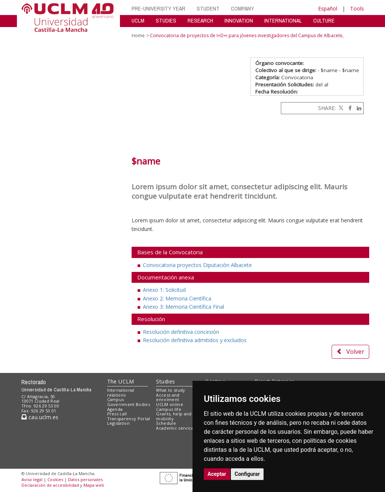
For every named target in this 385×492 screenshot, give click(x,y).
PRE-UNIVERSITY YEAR (158, 8)
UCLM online (169, 404)
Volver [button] (350, 351)
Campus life (168, 409)
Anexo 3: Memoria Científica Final (183, 306)
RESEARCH (200, 20)
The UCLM (120, 381)
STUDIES (166, 20)
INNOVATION (238, 20)
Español (327, 8)
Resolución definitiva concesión (181, 331)
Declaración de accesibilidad (50, 485)
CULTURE (324, 20)
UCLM (138, 20)
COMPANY (242, 8)
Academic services (176, 428)
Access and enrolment (167, 397)
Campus (115, 399)
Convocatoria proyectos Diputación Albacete (197, 265)
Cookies (55, 479)
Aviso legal (31, 479)
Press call (117, 414)
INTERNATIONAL (283, 20)
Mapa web (93, 485)
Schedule (166, 423)
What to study (170, 390)
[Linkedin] (357, 108)
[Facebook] (348, 108)
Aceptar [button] (217, 474)
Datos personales (85, 479)
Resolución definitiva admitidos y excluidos (195, 340)
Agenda (115, 409)
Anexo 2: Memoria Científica (177, 298)
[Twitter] (340, 108)
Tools (357, 8)
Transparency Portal (128, 418)
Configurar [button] (247, 474)
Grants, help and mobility (173, 416)
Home (138, 35)
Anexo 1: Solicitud (164, 289)
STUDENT (208, 8)
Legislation (118, 423)
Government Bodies (128, 404)
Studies (165, 381)
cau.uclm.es (39, 417)
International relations (121, 392)
